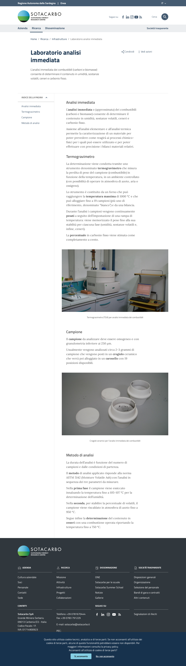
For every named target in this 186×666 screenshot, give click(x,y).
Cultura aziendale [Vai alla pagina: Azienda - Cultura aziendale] (27, 580)
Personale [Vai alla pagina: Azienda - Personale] (23, 590)
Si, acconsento (81, 656)
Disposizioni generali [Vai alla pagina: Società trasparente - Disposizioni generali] (145, 580)
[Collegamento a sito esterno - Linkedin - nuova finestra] (127, 17)
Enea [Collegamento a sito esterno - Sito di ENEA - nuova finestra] (63, 3)
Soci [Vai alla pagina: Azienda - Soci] (20, 585)
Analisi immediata (31, 109)
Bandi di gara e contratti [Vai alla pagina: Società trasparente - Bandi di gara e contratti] (147, 596)
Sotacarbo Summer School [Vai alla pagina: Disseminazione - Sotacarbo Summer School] (109, 590)
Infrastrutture (59, 42)
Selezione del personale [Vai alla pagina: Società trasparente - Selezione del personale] (146, 590)
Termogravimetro (30, 115)
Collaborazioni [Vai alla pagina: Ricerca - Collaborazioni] (63, 601)
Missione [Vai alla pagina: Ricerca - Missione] (61, 580)
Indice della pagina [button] (32, 100)
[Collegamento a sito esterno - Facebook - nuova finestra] (123, 17)
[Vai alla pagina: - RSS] (140, 17)
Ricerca (36, 31)
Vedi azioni (144, 54)
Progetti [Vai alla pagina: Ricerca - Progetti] (60, 596)
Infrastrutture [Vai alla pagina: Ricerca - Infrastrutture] (63, 590)
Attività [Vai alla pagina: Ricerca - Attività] (60, 585)
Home (34, 42)
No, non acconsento (105, 656)
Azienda (22, 31)
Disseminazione (55, 31)
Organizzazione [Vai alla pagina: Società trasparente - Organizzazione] (142, 585)
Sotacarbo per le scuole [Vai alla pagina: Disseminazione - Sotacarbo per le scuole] (107, 585)
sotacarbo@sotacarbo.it (77, 627)
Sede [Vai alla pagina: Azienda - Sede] (20, 601)
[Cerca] (164, 16)
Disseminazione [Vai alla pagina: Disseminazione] (106, 570)
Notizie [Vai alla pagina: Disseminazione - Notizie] (99, 596)
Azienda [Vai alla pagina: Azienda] (24, 570)
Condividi (127, 54)
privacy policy (111, 646)
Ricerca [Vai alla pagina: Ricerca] (63, 570)
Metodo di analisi (30, 126)
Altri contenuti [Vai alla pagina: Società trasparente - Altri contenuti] (142, 601)
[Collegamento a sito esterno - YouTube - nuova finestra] (136, 17)
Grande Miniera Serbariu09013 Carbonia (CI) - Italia (32, 623)
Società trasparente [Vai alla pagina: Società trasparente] (157, 31)
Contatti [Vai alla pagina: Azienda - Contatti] (22, 596)
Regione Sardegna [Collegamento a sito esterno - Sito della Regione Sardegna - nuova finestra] (37, 3)
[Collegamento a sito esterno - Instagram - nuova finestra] (132, 17)
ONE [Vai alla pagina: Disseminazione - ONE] (97, 580)
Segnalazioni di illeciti (145, 617)
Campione (26, 120)
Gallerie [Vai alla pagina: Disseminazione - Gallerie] (99, 601)
